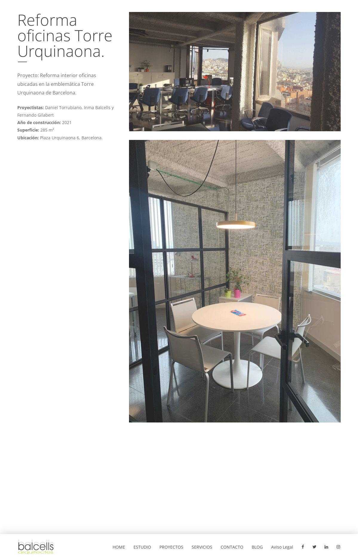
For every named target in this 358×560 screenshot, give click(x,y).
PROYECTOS (171, 547)
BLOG (257, 547)
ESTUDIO (142, 547)
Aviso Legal (282, 547)
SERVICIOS (202, 547)
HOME (119, 547)
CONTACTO (232, 547)
